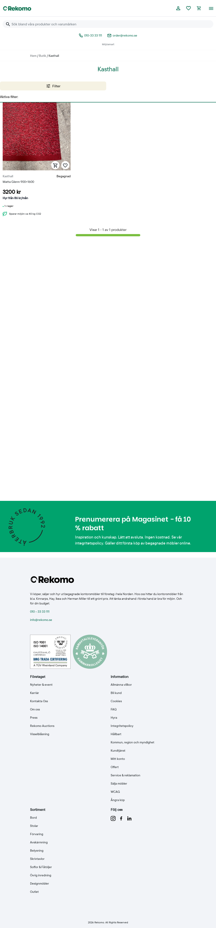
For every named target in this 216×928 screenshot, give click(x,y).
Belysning (36, 850)
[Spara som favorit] (65, 165)
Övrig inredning (40, 875)
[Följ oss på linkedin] (129, 818)
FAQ (113, 709)
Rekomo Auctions (42, 726)
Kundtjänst (118, 751)
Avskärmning (39, 842)
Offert (115, 767)
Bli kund (116, 693)
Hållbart (116, 734)
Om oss (35, 709)
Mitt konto (118, 759)
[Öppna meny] (211, 8)
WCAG (115, 792)
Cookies (116, 701)
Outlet (34, 892)
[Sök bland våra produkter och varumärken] (110, 24)
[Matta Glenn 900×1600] (37, 161)
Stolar (34, 826)
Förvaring (36, 834)
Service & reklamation (125, 775)
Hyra (114, 718)
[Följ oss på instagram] (113, 818)
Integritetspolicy (122, 726)
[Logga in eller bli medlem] (178, 8)
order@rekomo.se (122, 35)
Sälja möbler (119, 783)
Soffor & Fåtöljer (41, 867)
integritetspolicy (89, 543)
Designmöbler (39, 883)
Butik (42, 56)
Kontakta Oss (39, 701)
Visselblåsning (39, 734)
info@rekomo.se (41, 620)
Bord (33, 818)
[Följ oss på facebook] (121, 818)
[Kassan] (199, 8)
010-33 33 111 (90, 35)
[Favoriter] (188, 8)
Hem (33, 56)
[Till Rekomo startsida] (17, 8)
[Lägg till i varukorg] (55, 165)
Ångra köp (118, 800)
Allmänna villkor (121, 685)
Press (33, 718)
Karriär (34, 693)
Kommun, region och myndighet (132, 742)
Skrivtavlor (37, 859)
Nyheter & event (41, 685)
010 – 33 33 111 (39, 612)
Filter (53, 86)
